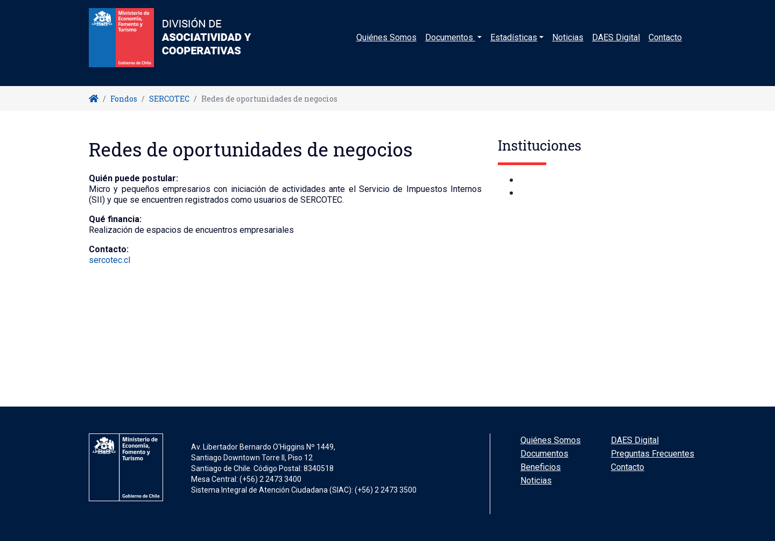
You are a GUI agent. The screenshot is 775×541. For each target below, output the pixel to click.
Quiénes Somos (386, 45)
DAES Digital (616, 45)
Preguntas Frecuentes (652, 454)
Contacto (665, 45)
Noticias (567, 45)
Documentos (544, 454)
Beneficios (540, 467)
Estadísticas (513, 45)
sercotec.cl (109, 260)
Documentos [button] (450, 45)
